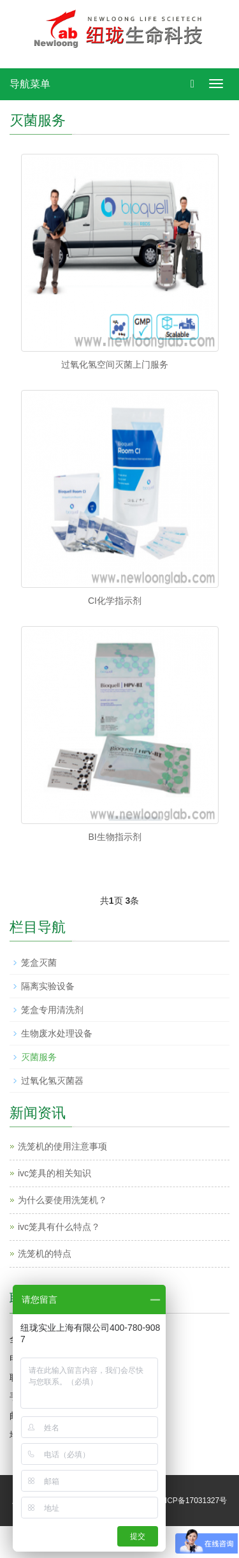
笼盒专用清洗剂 (52, 1010)
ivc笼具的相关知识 (54, 1173)
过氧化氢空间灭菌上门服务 (114, 364)
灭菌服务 (39, 1057)
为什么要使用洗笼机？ (62, 1200)
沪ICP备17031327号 (192, 1500)
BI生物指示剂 (114, 837)
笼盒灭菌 (39, 962)
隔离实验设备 (48, 986)
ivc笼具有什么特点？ (59, 1227)
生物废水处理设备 (56, 1033)
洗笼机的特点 (44, 1253)
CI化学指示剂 (114, 600)
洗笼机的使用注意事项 (62, 1146)
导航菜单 (30, 84)
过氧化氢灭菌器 (52, 1080)
